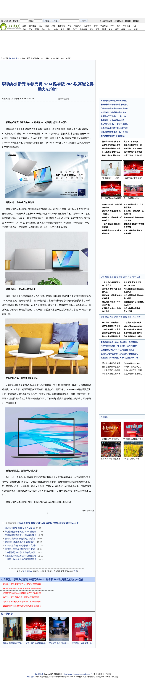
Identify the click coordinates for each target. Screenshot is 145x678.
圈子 (69, 29)
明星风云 (104, 26)
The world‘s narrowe (132, 363)
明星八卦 (77, 26)
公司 (102, 277)
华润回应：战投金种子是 (82, 643)
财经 (53, 26)
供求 (112, 26)
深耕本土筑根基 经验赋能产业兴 (20, 549)
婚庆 (117, 29)
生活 (116, 277)
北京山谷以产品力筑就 (133, 370)
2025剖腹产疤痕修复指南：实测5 (20, 545)
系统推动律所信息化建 (111, 363)
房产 (125, 277)
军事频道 (126, 26)
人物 (24, 29)
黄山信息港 (5, 21)
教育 (118, 26)
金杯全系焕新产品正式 (111, 367)
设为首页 (103, 21)
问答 (135, 26)
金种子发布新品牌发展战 (35, 643)
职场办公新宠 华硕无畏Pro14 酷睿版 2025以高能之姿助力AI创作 (48, 523)
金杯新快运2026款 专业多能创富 (20, 552)
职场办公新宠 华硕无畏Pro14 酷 (20, 528)
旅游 (91, 29)
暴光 (111, 277)
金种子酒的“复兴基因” (133, 178)
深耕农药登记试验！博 (111, 374)
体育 (96, 26)
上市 (138, 277)
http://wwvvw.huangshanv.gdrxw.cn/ (77, 674)
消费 (116, 317)
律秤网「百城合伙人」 (133, 367)
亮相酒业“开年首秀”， (111, 439)
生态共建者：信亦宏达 (133, 374)
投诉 (138, 317)
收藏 (110, 21)
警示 (134, 277)
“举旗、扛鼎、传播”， (133, 459)
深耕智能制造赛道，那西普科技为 (20, 535)
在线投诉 (118, 21)
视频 (136, 21)
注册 (75, 571)
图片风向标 (7, 613)
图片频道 (32, 26)
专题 (69, 26)
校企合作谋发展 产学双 (12, 643)
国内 (43, 29)
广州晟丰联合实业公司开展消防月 (20, 559)
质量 (107, 277)
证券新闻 (87, 26)
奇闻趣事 (83, 29)
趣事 (123, 29)
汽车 (75, 29)
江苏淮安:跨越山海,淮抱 (110, 459)
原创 (30, 29)
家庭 (98, 29)
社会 (40, 26)
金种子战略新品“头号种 (133, 198)
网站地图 (30, 677)
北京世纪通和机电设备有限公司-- (20, 542)
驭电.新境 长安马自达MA (58, 643)
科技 (50, 29)
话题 (47, 26)
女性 (102, 317)
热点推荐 (104, 417)
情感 (104, 29)
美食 (110, 29)
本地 (56, 29)
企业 (134, 317)
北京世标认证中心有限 (111, 370)
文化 (62, 29)
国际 (37, 29)
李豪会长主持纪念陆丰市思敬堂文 (20, 556)
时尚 (129, 29)
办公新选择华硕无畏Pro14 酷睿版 (20, 531)
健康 (136, 29)
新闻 (128, 21)
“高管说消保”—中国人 (111, 178)
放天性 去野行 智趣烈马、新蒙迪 (20, 538)
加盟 (129, 317)
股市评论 (61, 26)
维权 (125, 317)
